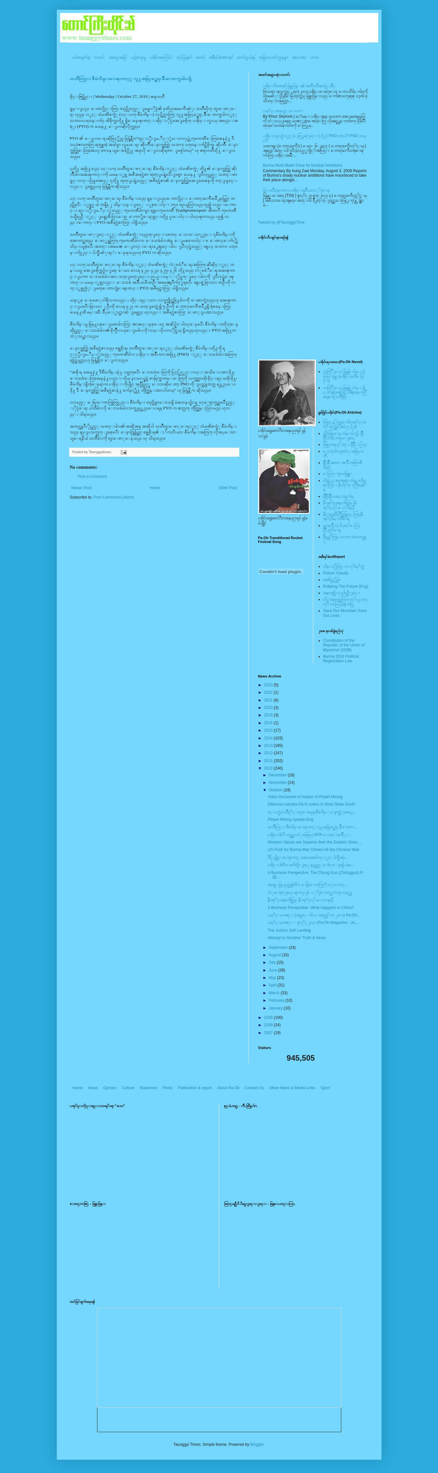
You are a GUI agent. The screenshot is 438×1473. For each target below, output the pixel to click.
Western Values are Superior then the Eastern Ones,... (315, 842)
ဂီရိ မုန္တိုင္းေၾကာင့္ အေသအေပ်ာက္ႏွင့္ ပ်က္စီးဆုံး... (308, 857)
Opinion (110, 1088)
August (275, 955)
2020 (269, 707)
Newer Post (81, 488)
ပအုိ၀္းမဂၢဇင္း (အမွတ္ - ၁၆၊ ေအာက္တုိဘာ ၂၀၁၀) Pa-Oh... (314, 915)
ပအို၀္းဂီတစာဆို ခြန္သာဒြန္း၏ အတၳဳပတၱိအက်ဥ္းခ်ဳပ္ (299, 86)
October (276, 790)
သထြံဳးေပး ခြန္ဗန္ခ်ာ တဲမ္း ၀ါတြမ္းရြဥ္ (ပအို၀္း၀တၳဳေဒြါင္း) (344, 376)
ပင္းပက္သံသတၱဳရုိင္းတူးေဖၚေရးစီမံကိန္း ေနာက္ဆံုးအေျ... (312, 812)
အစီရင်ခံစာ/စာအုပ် (221, 57)
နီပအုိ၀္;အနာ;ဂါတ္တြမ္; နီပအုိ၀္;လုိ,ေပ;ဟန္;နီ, (340, 505)
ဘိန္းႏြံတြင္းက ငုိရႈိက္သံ (343, 566)
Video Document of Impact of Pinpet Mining (305, 797)
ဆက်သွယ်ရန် (246, 57)
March (275, 993)
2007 (269, 1033)
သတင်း (99, 57)
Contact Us (254, 1088)
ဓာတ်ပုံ (200, 57)
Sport (325, 1088)
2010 (269, 768)
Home (155, 488)
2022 (269, 692)
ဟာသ (314, 57)
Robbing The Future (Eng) (345, 586)
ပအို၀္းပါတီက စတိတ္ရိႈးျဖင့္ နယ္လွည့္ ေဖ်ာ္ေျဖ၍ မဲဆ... (311, 865)
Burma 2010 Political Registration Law (341, 658)
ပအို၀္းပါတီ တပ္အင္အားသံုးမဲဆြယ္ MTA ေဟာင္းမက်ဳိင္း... (310, 834)
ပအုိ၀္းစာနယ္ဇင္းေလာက (283, 111)
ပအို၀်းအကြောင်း (161, 57)
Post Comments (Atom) (114, 497)
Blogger (257, 1444)
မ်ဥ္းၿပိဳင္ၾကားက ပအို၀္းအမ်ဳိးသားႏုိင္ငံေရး (296, 190)
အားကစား (299, 57)
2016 (269, 723)
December (278, 775)
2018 (269, 715)
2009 (269, 1017)
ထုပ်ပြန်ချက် (184, 57)
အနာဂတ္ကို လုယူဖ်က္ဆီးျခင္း (341, 593)
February (277, 1000)
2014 (269, 738)
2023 (269, 685)
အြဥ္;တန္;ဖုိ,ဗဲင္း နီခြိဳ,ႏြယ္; (345, 444)
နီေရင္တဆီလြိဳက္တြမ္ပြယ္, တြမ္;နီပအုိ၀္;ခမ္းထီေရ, (343, 516)
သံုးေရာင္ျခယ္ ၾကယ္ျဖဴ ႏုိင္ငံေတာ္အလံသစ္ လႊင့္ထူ (310, 892)
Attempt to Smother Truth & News (297, 938)
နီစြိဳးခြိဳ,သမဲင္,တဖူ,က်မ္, (338, 496)
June (273, 970)
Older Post (228, 488)
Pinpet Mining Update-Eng (290, 819)
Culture (128, 1088)
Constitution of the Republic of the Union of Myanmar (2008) (344, 645)
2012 (269, 753)
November (278, 782)
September (279, 947)
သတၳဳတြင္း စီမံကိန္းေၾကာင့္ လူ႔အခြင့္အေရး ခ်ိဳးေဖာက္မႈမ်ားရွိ (131, 78)
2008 (269, 1025)
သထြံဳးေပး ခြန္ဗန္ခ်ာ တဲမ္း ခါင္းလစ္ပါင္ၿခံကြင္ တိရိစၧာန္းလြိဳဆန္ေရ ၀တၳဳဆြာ (344, 392)
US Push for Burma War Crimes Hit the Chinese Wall (313, 849)
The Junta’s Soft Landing (289, 930)
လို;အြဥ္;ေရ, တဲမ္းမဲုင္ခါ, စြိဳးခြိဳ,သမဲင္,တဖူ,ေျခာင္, (343, 435)
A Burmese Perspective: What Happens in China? (311, 907)
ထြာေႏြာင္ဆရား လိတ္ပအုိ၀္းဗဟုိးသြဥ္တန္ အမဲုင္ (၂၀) (344, 424)
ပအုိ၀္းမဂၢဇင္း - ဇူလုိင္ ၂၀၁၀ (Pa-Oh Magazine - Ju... (313, 922)
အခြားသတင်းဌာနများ (273, 57)
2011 (269, 761)
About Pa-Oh (228, 1088)
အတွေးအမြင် (118, 57)
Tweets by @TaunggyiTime (281, 222)
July (273, 962)
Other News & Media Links (292, 1088)
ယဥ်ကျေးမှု (138, 57)
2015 (269, 730)
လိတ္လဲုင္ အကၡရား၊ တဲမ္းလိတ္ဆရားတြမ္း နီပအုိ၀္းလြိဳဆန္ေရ (345, 485)
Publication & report (195, 1088)
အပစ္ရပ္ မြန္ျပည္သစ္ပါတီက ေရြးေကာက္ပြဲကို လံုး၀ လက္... (307, 884)
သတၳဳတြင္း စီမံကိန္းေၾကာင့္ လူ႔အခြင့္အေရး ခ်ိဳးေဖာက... (312, 827)
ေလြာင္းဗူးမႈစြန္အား (337, 473)
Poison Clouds (335, 573)
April (273, 985)
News (93, 1088)
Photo (167, 1088)
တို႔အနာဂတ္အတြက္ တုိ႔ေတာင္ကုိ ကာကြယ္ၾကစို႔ (345, 601)
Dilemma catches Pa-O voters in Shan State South (311, 804)
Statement (148, 1088)
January (276, 1008)
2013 (269, 745)
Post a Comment (92, 476)
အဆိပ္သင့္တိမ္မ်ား (332, 579)
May (273, 977)
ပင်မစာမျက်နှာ (81, 57)
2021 (269, 700)
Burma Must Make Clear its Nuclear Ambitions (303, 165)
